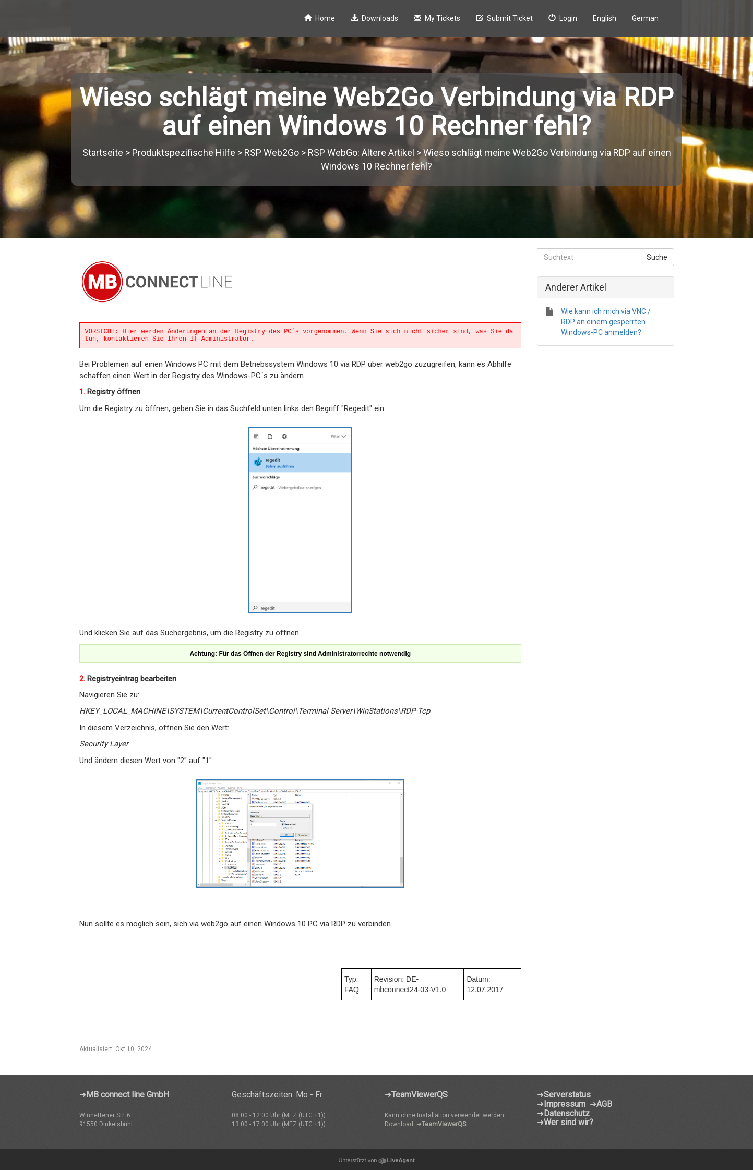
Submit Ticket (504, 18)
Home (319, 18)
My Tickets (437, 18)
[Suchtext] (588, 257)
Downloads (374, 18)
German (645, 18)
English (604, 18)
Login (562, 18)
